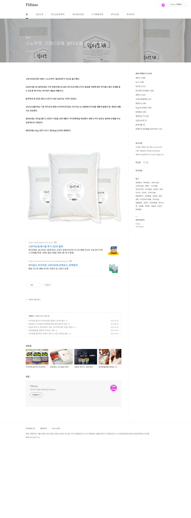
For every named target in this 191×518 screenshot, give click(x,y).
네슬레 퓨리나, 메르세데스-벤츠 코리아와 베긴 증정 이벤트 (50, 401)
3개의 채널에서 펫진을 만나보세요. (148, 151)
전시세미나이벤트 (145, 90)
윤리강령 (115, 14)
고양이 (145, 202)
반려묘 (155, 189)
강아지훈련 (153, 202)
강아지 (144, 192)
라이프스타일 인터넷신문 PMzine (43, 464)
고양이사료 (155, 182)
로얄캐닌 (139, 209)
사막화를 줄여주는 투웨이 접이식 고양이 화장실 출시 (48, 408)
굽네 (160, 196)
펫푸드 (141, 95)
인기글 (145, 162)
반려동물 (148, 196)
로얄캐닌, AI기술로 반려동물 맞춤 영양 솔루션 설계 (47, 398)
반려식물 (140, 124)
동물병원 (139, 202)
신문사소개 (141, 120)
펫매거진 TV (142, 116)
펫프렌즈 (139, 182)
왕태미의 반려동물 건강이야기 (149, 129)
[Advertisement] (73, 92)
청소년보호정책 (57, 14)
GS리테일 (148, 189)
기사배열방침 (97, 14)
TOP (163, 504)
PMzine (32, 5)
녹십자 (159, 206)
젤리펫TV (43, 503)
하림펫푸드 (139, 196)
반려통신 (141, 112)
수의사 (138, 192)
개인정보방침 (78, 14)
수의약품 (154, 186)
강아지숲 (156, 199)
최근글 (138, 162)
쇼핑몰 (141, 206)
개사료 (147, 206)
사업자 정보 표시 (33, 374)
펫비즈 (31, 390)
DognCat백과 (144, 107)
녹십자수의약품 (145, 199)
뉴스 (140, 82)
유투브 (138, 236)
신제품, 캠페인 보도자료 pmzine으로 (149, 147)
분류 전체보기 (144, 73)
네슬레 (153, 206)
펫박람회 (146, 182)
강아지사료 (152, 192)
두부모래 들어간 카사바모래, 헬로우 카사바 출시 (46, 395)
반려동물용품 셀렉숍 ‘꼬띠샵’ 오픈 (41, 405)
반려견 (155, 196)
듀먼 (161, 189)
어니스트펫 (56, 503)
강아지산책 (139, 189)
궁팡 (137, 199)
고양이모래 (139, 186)
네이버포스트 (30, 503)
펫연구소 (141, 103)
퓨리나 (161, 202)
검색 (157, 5)
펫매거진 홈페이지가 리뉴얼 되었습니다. (150, 154)
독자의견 (130, 14)
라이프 (141, 86)
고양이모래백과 (143, 99)
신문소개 (39, 14)
